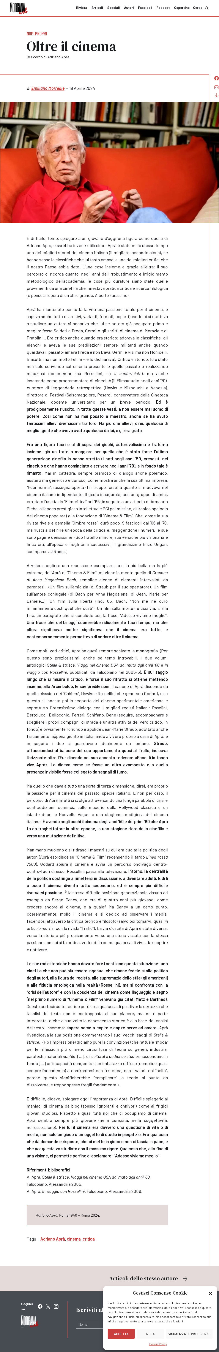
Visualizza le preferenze (189, 1334)
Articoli (97, 7)
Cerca (201, 7)
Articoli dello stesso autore (149, 1278)
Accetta (121, 1334)
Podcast (163, 7)
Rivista (81, 7)
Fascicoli (145, 7)
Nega (150, 1334)
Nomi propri (37, 33)
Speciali (113, 7)
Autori (129, 7)
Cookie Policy (158, 1344)
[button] (210, 1293)
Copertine (182, 7)
